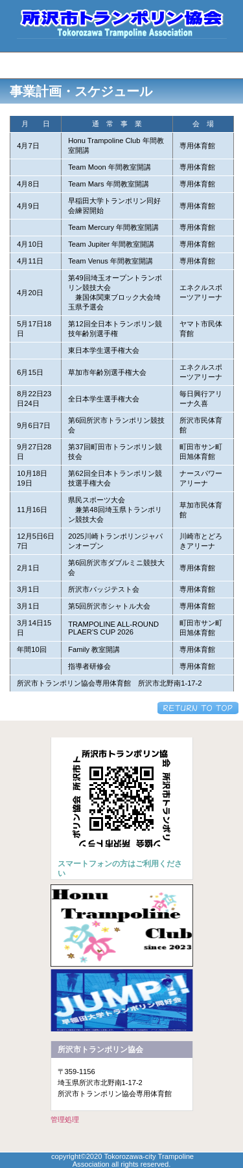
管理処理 (65, 1119)
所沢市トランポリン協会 (122, 22)
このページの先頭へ (197, 708)
